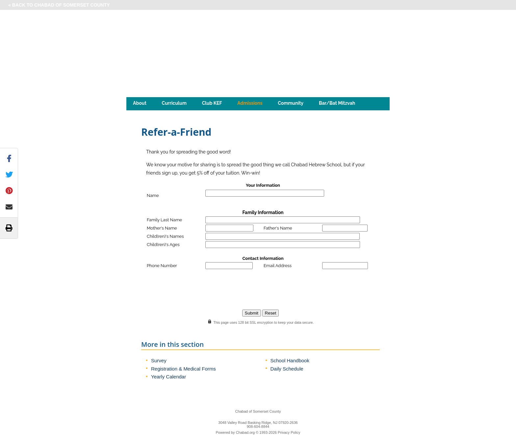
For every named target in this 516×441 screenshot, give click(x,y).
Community (290, 103)
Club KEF (212, 103)
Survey (159, 360)
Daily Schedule (287, 369)
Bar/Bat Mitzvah (337, 103)
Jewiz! (139, 113)
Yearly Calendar (168, 376)
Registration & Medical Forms (183, 369)
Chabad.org (245, 432)
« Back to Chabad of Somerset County (59, 5)
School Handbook (290, 360)
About (139, 103)
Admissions (249, 103)
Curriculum (174, 103)
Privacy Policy (289, 432)
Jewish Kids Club (180, 113)
